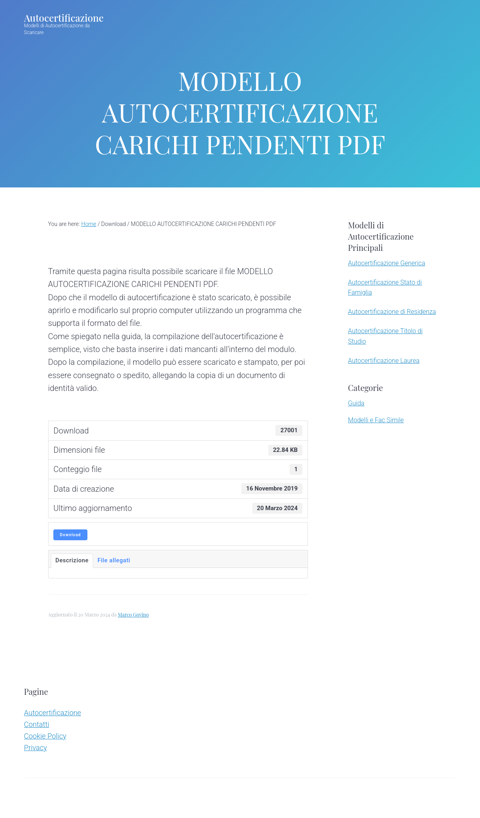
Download (70, 535)
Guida (356, 403)
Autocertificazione (63, 17)
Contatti (36, 724)
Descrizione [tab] (72, 560)
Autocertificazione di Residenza (392, 311)
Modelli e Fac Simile (376, 420)
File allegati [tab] (113, 560)
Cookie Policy (45, 736)
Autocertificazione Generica (386, 263)
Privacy (35, 747)
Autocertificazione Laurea (383, 360)
